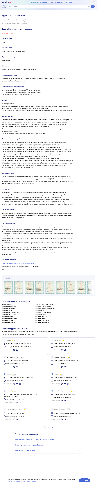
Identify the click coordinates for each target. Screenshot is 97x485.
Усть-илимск (5, 13)
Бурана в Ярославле (8, 322)
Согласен (84, 482)
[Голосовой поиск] (89, 6)
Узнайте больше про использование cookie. (21, 483)
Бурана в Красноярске (9, 318)
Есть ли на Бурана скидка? (48, 450)
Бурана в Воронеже (8, 308)
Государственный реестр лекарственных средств (19, 263)
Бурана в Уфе (39, 310)
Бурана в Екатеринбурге (43, 312)
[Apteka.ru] (6, 2)
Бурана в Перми (40, 318)
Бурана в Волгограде (9, 314)
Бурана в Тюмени (40, 314)
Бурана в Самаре (7, 320)
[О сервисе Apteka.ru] (94, 2)
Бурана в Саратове (41, 316)
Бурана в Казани (7, 316)
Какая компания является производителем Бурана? (48, 439)
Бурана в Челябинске (42, 322)
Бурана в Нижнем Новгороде (44, 308)
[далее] (91, 287)
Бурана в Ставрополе (42, 320)
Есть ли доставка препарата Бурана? (48, 445)
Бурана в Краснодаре (9, 306)
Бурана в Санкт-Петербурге (44, 304)
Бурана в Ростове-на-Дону (10, 312)
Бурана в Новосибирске (43, 306)
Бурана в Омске (7, 310)
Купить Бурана (7, 304)
